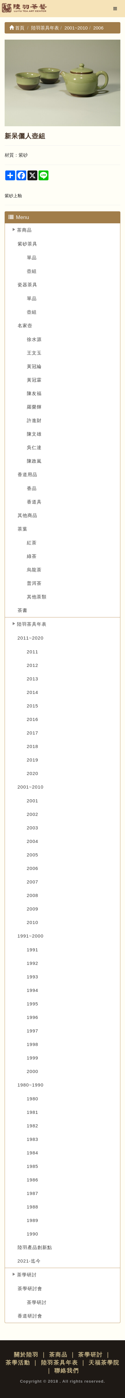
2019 (32, 759)
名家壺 (25, 325)
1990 (32, 1233)
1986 (32, 1179)
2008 (32, 895)
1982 (32, 1125)
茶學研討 (27, 1274)
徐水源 (34, 339)
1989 (32, 1220)
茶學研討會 (30, 1288)
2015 (32, 705)
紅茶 (32, 542)
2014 (32, 692)
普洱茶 (34, 583)
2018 (32, 746)
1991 (32, 949)
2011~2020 (31, 637)
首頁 (16, 27)
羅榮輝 (34, 406)
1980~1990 (31, 1084)
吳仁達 (34, 447)
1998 (32, 1044)
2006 (32, 868)
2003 (32, 827)
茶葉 (22, 528)
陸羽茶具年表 (32, 624)
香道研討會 (30, 1315)
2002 (32, 814)
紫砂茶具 (27, 243)
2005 (32, 854)
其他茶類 (37, 596)
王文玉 (34, 352)
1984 (32, 1152)
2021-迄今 (29, 1260)
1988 (32, 1206)
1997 (32, 1030)
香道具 (34, 501)
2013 (32, 678)
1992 (32, 963)
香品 (32, 488)
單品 (32, 257)
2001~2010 (31, 786)
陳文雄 (34, 434)
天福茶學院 (104, 1363)
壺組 (32, 271)
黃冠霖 (34, 379)
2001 (32, 800)
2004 (32, 841)
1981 (32, 1112)
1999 (32, 1057)
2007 (32, 881)
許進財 (34, 420)
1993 (32, 976)
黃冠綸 (34, 366)
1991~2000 (31, 935)
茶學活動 (18, 1363)
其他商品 (27, 515)
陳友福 (34, 393)
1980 (32, 1098)
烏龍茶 (34, 569)
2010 (32, 922)
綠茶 (32, 556)
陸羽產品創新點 (35, 1247)
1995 (32, 1003)
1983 (32, 1139)
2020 (32, 773)
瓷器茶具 (27, 284)
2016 (32, 719)
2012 (32, 665)
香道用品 (27, 474)
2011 (32, 651)
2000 (32, 1071)
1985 (32, 1166)
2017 (32, 732)
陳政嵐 (34, 461)
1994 (32, 990)
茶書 (22, 610)
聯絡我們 (66, 1371)
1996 (32, 1017)
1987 (32, 1193)
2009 (32, 908)
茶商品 (24, 230)
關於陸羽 (26, 1355)
